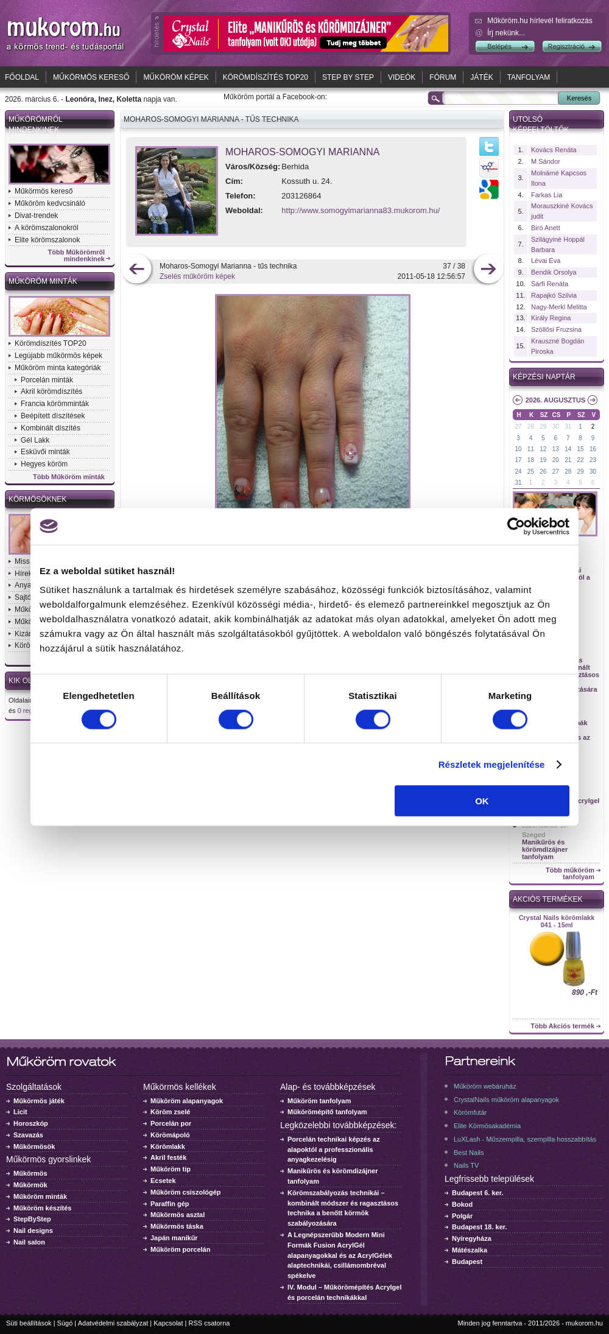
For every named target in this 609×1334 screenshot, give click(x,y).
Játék (481, 77)
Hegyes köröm (44, 464)
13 (555, 449)
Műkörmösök (34, 1146)
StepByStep (32, 1219)
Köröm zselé (170, 1111)
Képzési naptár (544, 377)
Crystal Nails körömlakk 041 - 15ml (557, 921)
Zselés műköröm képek (197, 276)
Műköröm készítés (42, 1208)
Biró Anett (545, 227)
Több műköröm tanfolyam (570, 873)
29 (543, 426)
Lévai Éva (545, 260)
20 (555, 460)
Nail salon (29, 1242)
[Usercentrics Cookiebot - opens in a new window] (516, 526)
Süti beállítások (29, 1323)
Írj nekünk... (506, 33)
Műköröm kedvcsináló (50, 203)
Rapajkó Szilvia (554, 295)
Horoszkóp (30, 1123)
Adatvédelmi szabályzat (113, 1323)
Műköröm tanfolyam (319, 1100)
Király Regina (551, 317)
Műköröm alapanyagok (186, 1100)
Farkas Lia (546, 194)
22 (580, 460)
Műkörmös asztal (177, 1214)
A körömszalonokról (47, 227)
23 (593, 460)
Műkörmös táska (176, 1226)
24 (518, 471)
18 (530, 460)
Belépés (499, 46)
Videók (401, 77)
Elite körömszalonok (47, 240)
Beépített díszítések (53, 416)
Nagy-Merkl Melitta (559, 307)
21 (568, 460)
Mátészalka (469, 1250)
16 (593, 449)
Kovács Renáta (554, 149)
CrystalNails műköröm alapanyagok (506, 1099)
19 (543, 460)
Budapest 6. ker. (477, 1192)
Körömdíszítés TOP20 (265, 77)
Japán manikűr (174, 1237)
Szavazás (28, 1135)
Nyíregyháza (471, 1238)
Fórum (442, 77)
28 (530, 426)
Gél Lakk (35, 440)
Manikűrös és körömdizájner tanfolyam (545, 849)
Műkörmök (30, 1184)
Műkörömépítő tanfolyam (327, 1111)
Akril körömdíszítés (51, 391)
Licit (20, 1111)
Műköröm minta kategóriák (57, 367)
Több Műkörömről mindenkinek (76, 255)
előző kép (136, 270)
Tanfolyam (529, 77)
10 (518, 449)
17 (518, 460)
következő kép (488, 270)
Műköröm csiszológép (185, 1192)
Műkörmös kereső (91, 77)
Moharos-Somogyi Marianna (302, 152)
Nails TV (466, 1165)
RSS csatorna (209, 1323)
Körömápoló (170, 1135)
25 (530, 471)
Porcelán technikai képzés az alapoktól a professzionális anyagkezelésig (333, 1150)
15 (580, 449)
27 (518, 426)
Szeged (534, 834)
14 (568, 449)
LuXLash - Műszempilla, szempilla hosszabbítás (525, 1139)
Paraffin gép (169, 1203)
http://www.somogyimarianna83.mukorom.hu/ (360, 210)
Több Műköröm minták (69, 477)
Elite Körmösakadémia (487, 1125)
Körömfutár (470, 1112)
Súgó (65, 1323)
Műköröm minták (43, 281)
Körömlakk (167, 1146)
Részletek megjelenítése (491, 764)
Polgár (462, 1216)
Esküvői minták (45, 452)
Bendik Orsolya (554, 272)
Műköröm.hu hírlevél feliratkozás (540, 20)
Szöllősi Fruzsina (556, 329)
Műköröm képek (175, 77)
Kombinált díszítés (50, 428)
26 (543, 471)
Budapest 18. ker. (479, 1226)
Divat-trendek (36, 215)
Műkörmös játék (39, 1100)
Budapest (467, 1261)
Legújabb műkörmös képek (58, 355)
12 (543, 449)
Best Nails (469, 1152)
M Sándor (545, 161)
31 (568, 426)
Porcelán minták (47, 380)
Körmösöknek (37, 499)
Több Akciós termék (562, 1026)
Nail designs (33, 1230)
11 (530, 449)
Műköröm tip (170, 1169)
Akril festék (168, 1157)
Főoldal (22, 77)
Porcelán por (170, 1123)
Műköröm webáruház (485, 1086)
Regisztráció (566, 46)
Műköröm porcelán (180, 1249)
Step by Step (348, 77)
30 (555, 426)
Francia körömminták (55, 403)
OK (482, 801)
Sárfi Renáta (549, 283)
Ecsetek (163, 1180)
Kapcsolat (168, 1323)
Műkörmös (30, 1173)
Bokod (462, 1204)
